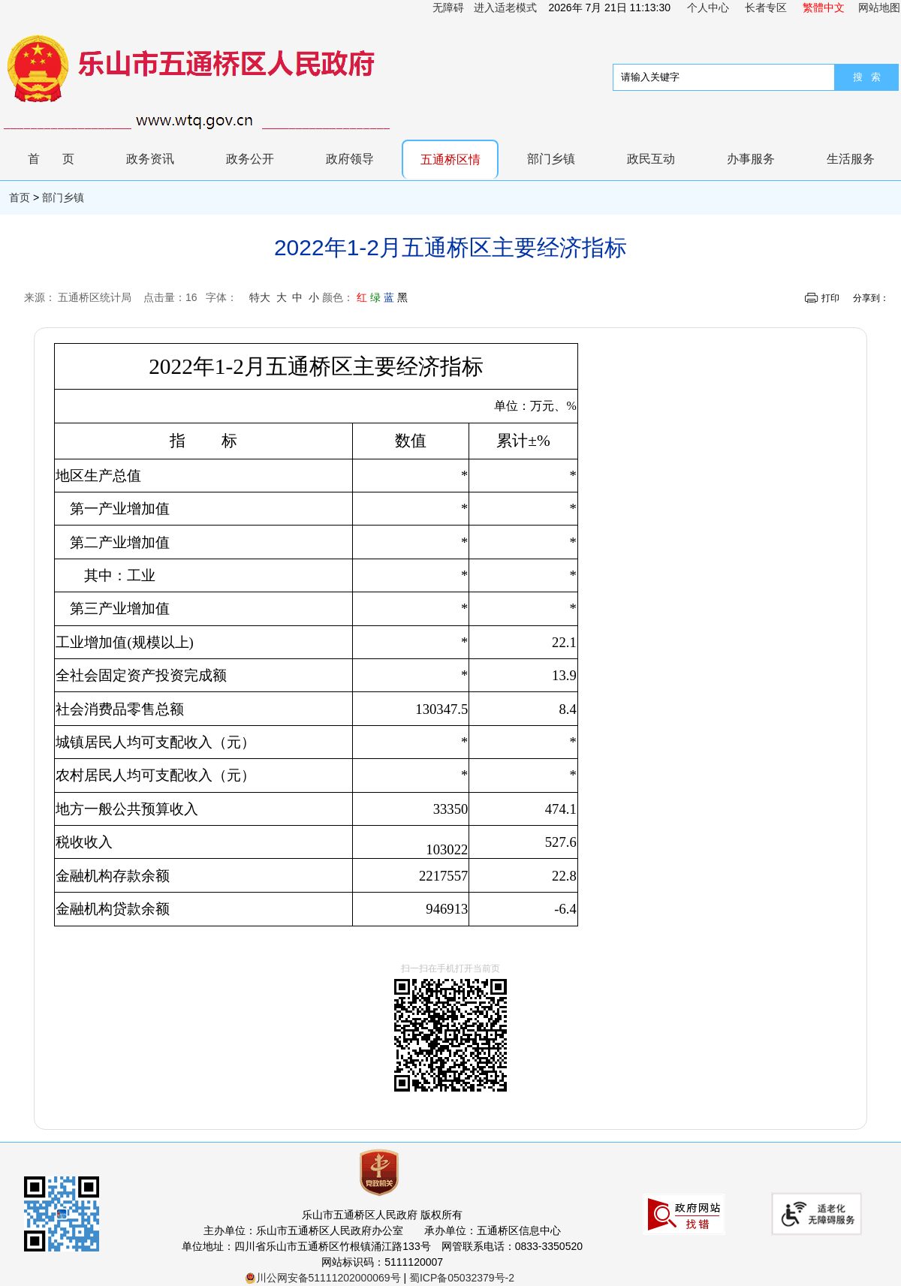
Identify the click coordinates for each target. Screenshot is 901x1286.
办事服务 (751, 158)
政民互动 (651, 158)
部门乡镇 (551, 158)
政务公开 (250, 158)
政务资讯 (150, 158)
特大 (259, 297)
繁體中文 (824, 8)
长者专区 (766, 8)
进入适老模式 (505, 8)
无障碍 (448, 8)
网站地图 (879, 8)
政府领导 (350, 158)
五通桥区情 (450, 159)
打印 (830, 298)
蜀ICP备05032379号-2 (461, 1278)
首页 (62, 158)
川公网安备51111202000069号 (323, 1278)
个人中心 (708, 8)
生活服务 (851, 158)
